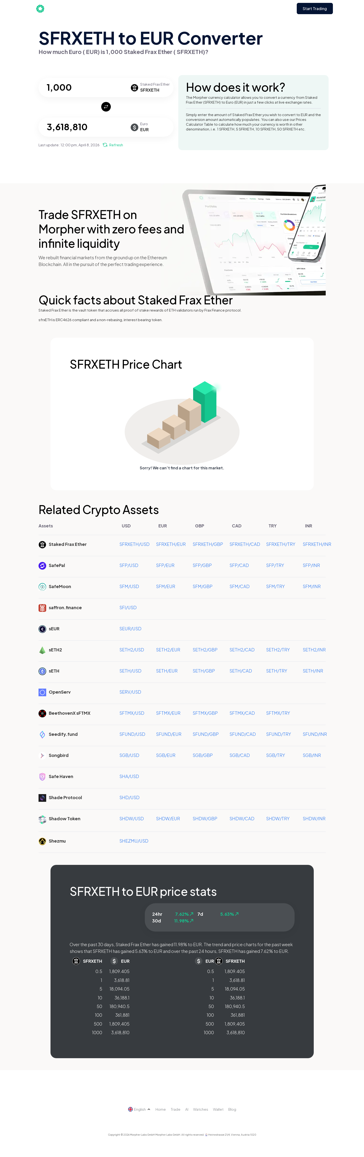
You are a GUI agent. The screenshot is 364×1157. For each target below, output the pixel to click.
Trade (175, 1109)
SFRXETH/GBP (208, 544)
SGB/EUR (165, 755)
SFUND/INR (315, 734)
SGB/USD (129, 755)
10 (100, 997)
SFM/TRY (275, 586)
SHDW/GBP (205, 818)
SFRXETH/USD (134, 544)
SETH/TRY (276, 670)
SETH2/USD (131, 649)
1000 (97, 1032)
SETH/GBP (204, 670)
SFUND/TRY (278, 734)
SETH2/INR (314, 649)
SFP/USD (128, 565)
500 (98, 1024)
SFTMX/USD (131, 713)
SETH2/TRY (278, 649)
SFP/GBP (202, 565)
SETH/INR (313, 670)
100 (98, 1015)
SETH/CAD (241, 670)
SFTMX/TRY (278, 713)
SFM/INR (312, 586)
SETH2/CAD (242, 649)
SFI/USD (128, 607)
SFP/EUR (165, 565)
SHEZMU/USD (133, 841)
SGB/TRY (275, 755)
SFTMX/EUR (168, 713)
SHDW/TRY (278, 818)
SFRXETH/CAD (245, 544)
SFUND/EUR (168, 734)
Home (161, 1109)
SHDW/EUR (168, 818)
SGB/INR (312, 755)
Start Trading (315, 8)
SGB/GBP (203, 755)
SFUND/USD (132, 734)
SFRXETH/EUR (171, 544)
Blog (232, 1109)
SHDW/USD (131, 818)
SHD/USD (129, 797)
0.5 (98, 971)
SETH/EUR (167, 670)
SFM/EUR (165, 586)
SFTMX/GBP (205, 713)
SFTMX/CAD (242, 713)
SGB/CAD (240, 755)
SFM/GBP (203, 586)
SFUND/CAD (243, 734)
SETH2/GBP (205, 649)
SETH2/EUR (168, 649)
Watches (200, 1109)
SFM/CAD (240, 586)
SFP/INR (311, 565)
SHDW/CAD (242, 818)
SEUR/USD (130, 628)
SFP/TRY (275, 565)
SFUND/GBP (206, 734)
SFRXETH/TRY (280, 544)
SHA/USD (129, 776)
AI (186, 1109)
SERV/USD (130, 692)
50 (99, 1006)
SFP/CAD (239, 565)
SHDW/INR (314, 818)
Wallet (218, 1109)
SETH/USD (130, 670)
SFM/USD (129, 586)
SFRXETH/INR (317, 544)
